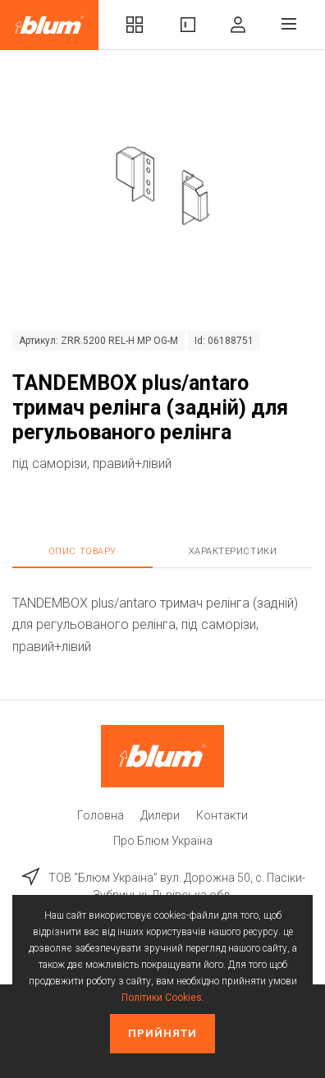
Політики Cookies (161, 997)
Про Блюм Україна (163, 840)
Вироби (188, 24)
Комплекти (134, 24)
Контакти (222, 815)
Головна (100, 815)
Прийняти (162, 1033)
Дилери (160, 815)
